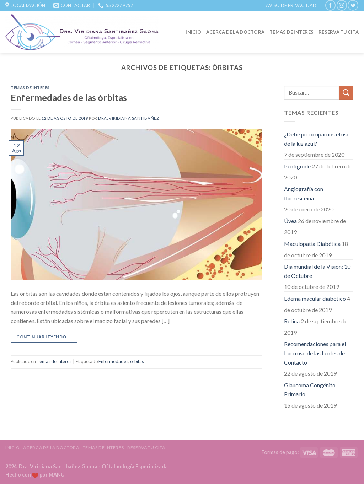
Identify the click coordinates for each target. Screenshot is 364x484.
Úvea (290, 220)
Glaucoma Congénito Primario (310, 390)
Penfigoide (297, 166)
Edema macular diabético (315, 298)
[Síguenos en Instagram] (342, 5)
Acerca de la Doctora (235, 32)
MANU (57, 475)
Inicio (193, 32)
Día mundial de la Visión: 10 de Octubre (317, 271)
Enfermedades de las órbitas (69, 97)
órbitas (137, 361)
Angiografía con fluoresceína (303, 193)
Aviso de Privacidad (291, 5)
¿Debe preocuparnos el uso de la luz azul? (317, 139)
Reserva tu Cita (338, 32)
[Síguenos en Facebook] (330, 5)
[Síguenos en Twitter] (353, 5)
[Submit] (346, 93)
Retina (292, 321)
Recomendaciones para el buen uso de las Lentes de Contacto (315, 352)
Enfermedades (113, 361)
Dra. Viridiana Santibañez (128, 118)
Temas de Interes (291, 32)
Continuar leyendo (43, 336)
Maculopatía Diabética (312, 243)
